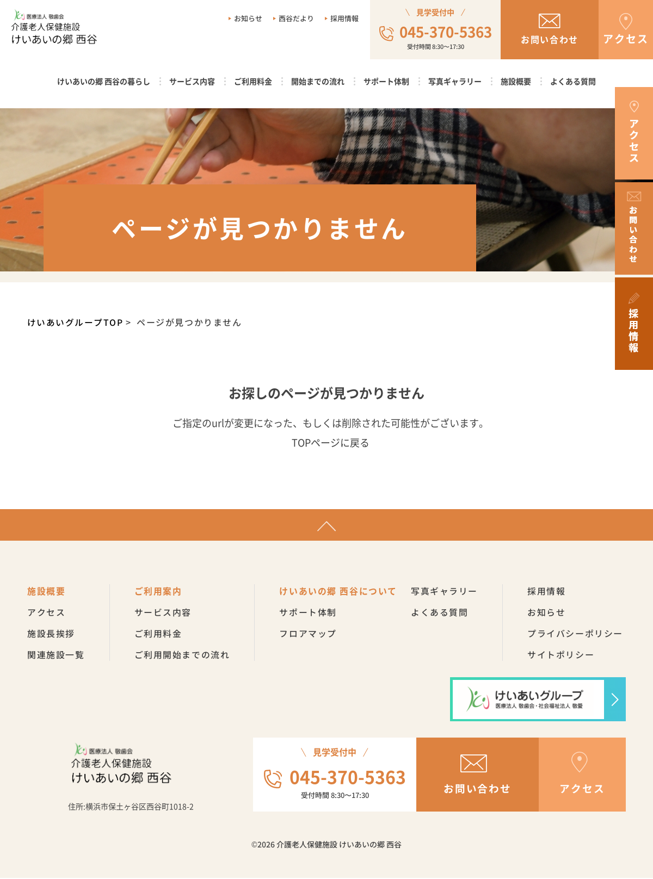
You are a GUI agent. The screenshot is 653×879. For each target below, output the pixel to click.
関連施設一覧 (56, 655)
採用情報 (344, 18)
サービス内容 (192, 81)
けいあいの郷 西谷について (339, 591)
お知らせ (248, 18)
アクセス (46, 613)
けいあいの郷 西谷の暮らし (103, 81)
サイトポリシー (561, 655)
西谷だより (296, 18)
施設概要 (516, 81)
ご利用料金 (253, 81)
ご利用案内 (158, 591)
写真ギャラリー (455, 81)
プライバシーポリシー (576, 634)
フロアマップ (308, 634)
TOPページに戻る (330, 442)
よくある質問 (573, 81)
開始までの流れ (317, 81)
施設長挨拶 (51, 634)
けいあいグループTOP (75, 322)
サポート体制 (386, 81)
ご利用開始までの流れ (182, 655)
